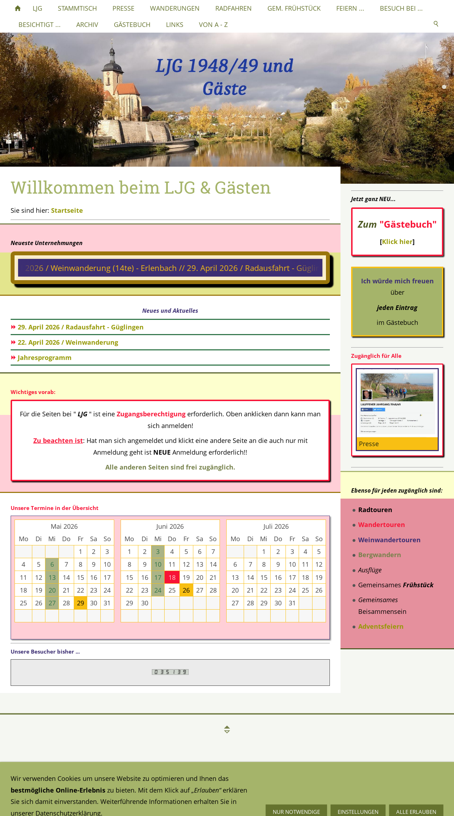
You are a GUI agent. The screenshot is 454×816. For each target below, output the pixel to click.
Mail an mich (318, 793)
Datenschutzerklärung (43, 785)
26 (186, 590)
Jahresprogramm (45, 357)
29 (80, 603)
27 (52, 603)
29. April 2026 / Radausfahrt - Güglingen (81, 327)
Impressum (172, 785)
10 (157, 564)
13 (52, 577)
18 (172, 577)
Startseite (67, 210)
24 (157, 590)
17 (157, 577)
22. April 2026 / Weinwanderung (68, 342)
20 (52, 590)
